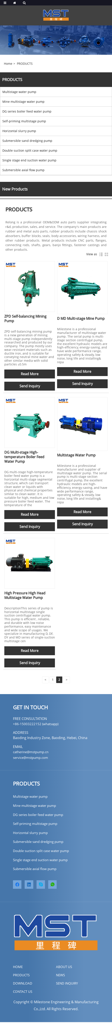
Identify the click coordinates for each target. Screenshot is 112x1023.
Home (8, 63)
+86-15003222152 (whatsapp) (36, 723)
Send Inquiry (29, 386)
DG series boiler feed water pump (26, 111)
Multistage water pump (19, 92)
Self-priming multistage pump (24, 121)
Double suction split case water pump (29, 150)
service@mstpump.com (32, 757)
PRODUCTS (25, 63)
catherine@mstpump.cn (32, 751)
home (18, 967)
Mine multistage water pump (23, 101)
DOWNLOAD (23, 984)
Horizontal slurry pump (19, 131)
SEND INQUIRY (68, 984)
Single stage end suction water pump (29, 160)
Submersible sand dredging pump (27, 141)
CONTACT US (23, 992)
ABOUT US (64, 967)
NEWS (61, 975)
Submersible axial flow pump (23, 170)
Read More (29, 373)
